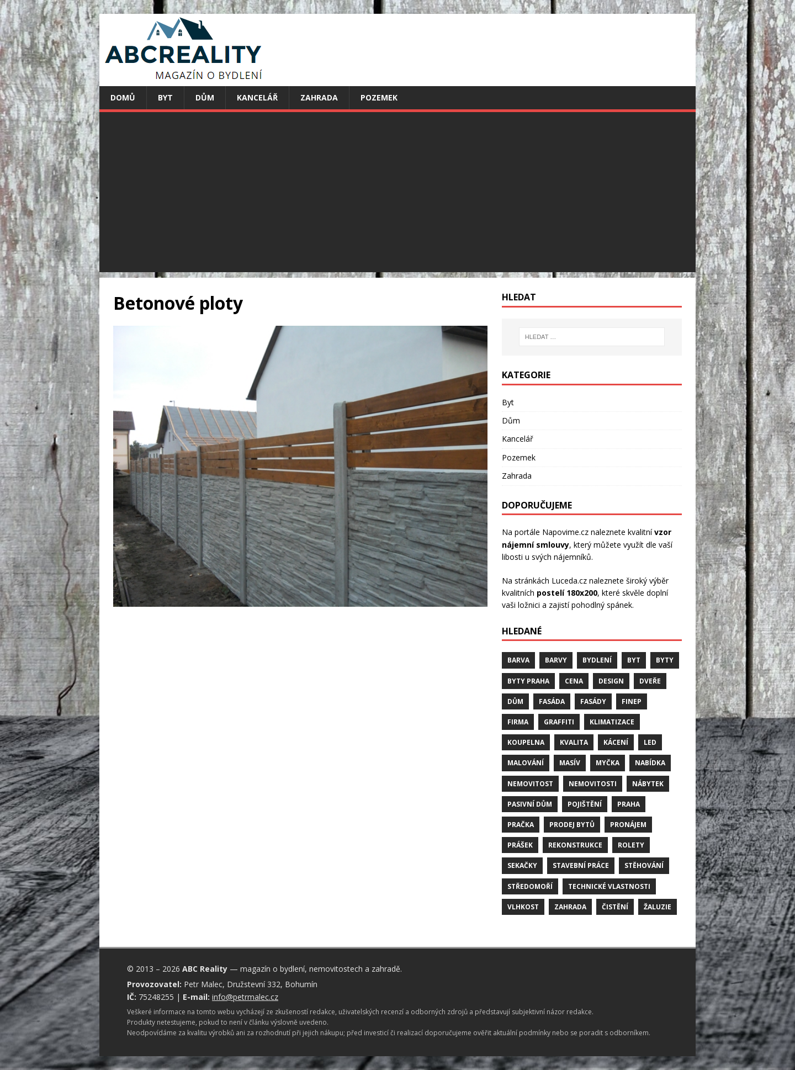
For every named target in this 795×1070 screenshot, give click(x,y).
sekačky (522, 865)
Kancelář (257, 97)
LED (650, 742)
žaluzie (657, 907)
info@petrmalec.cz (245, 997)
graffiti (559, 722)
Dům (204, 97)
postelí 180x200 (567, 592)
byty (665, 660)
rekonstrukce (575, 845)
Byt (165, 97)
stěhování (644, 865)
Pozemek (379, 97)
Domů (122, 97)
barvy (556, 660)
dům (515, 701)
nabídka (650, 762)
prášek (520, 845)
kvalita (574, 742)
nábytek (648, 783)
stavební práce (581, 865)
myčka (607, 762)
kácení (615, 742)
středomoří (530, 886)
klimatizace (612, 722)
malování (525, 762)
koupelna (525, 742)
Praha (628, 804)
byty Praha (528, 681)
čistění (615, 907)
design (611, 681)
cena (574, 681)
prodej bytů (572, 824)
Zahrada (319, 97)
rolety (631, 845)
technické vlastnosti (609, 886)
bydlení (597, 660)
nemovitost (530, 783)
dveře (650, 681)
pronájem (628, 824)
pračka (520, 824)
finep (632, 701)
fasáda (552, 701)
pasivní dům (529, 804)
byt (633, 660)
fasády (593, 701)
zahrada (570, 907)
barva (518, 660)
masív (569, 762)
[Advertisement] (397, 195)
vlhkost (523, 907)
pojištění (585, 804)
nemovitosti (593, 783)
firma (517, 722)
